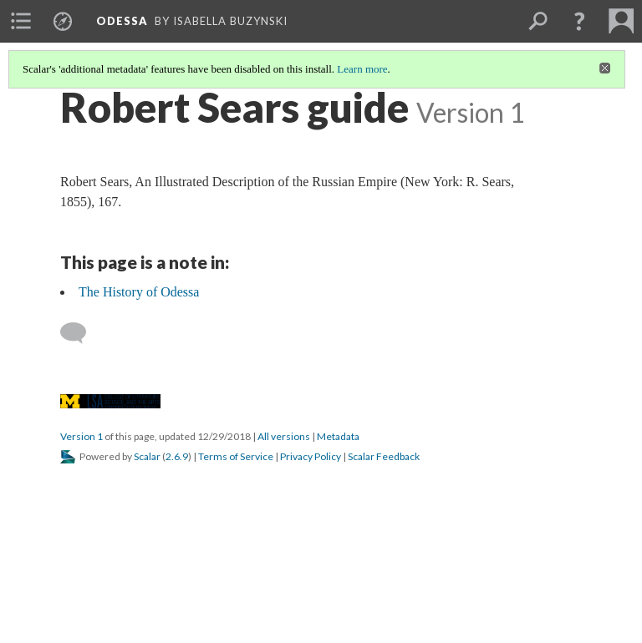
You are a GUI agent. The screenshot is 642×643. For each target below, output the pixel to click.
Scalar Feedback (384, 456)
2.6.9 (177, 456)
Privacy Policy (310, 456)
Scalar (147, 456)
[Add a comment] (80, 333)
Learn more (362, 69)
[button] (579, 21)
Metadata (338, 436)
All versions (283, 436)
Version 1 (81, 436)
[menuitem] (21, 21)
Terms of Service (235, 456)
